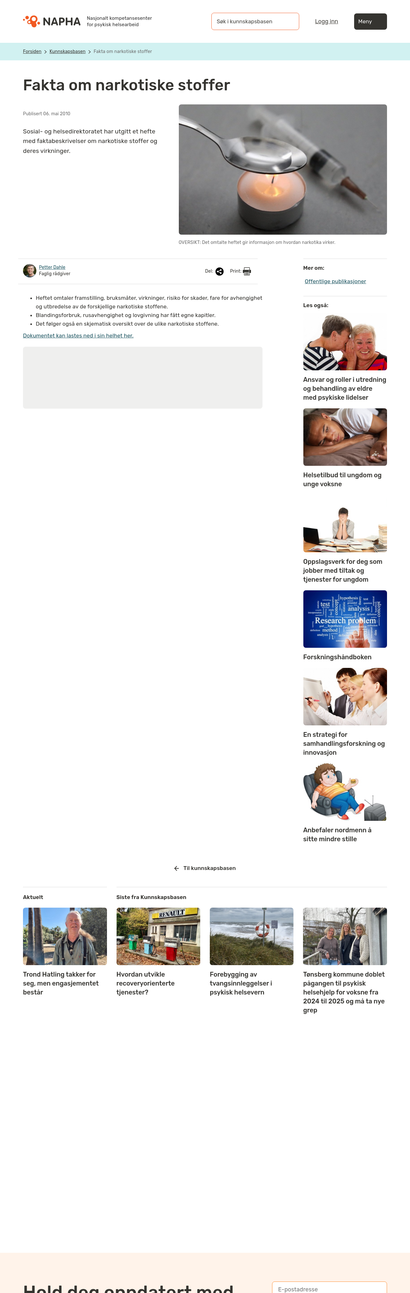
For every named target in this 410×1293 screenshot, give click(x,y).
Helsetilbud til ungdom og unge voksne (342, 479)
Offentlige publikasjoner (335, 281)
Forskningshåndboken (337, 657)
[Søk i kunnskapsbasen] (249, 21)
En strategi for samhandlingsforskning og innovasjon (344, 743)
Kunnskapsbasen (67, 51)
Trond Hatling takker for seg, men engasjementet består (61, 983)
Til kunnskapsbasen (205, 868)
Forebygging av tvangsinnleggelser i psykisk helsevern (241, 983)
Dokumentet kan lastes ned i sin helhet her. (78, 335)
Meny (370, 21)
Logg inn (326, 21)
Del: (215, 271)
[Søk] (288, 21)
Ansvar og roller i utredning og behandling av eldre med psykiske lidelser (344, 388)
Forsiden (32, 51)
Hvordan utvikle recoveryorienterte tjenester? (146, 983)
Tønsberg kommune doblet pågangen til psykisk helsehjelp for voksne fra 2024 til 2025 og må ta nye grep (343, 992)
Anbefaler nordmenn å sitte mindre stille (337, 834)
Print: (240, 271)
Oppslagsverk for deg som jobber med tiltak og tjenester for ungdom (343, 570)
